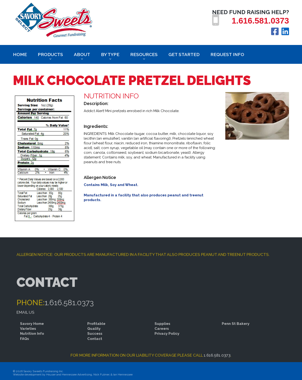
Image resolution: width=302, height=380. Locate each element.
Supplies (162, 330)
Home (20, 54)
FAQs (24, 345)
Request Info (227, 54)
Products (50, 54)
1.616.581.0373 (260, 20)
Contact (94, 345)
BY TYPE (110, 54)
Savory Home (32, 330)
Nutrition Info (32, 340)
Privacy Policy (167, 340)
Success (94, 340)
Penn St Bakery (235, 330)
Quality (94, 335)
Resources (144, 54)
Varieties (28, 335)
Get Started (184, 54)
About (82, 54)
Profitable (96, 330)
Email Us (25, 324)
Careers (162, 335)
